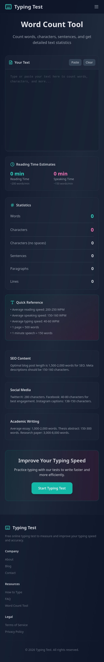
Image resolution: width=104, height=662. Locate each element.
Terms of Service (16, 625)
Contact (10, 573)
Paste (75, 62)
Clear (89, 62)
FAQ (8, 599)
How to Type (13, 592)
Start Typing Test (52, 488)
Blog (8, 566)
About (9, 559)
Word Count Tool (16, 606)
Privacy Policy (14, 632)
